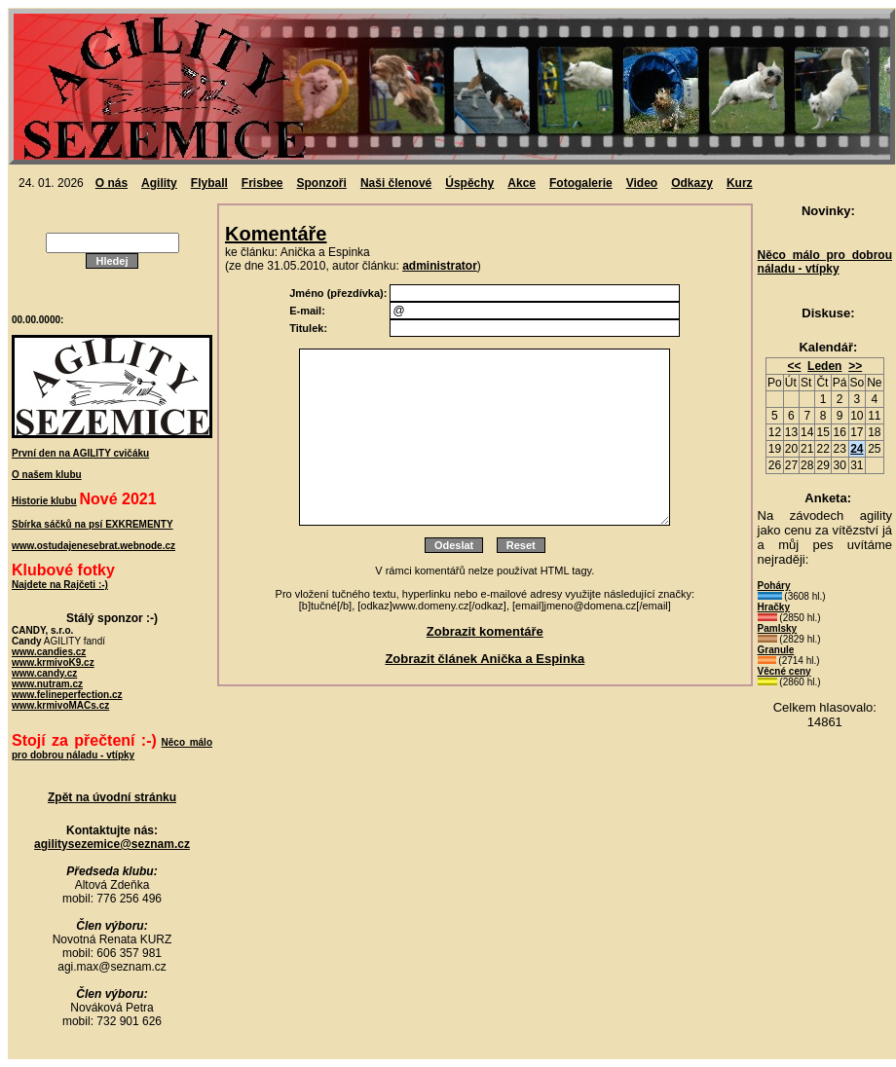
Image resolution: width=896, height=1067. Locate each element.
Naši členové (395, 183)
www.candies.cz (49, 651)
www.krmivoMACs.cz (60, 705)
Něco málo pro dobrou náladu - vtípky (825, 262)
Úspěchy (469, 183)
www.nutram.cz (47, 684)
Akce (521, 183)
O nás (111, 183)
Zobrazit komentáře (485, 631)
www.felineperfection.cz (67, 694)
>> (855, 366)
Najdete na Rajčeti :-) (60, 584)
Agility (159, 183)
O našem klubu (47, 474)
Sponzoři (322, 183)
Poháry (774, 585)
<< (794, 366)
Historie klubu (44, 501)
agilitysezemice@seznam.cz (112, 844)
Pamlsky (778, 628)
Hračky (774, 607)
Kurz (740, 183)
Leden (824, 366)
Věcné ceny (784, 671)
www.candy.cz (44, 673)
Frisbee (262, 183)
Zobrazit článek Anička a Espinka (484, 658)
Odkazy (692, 183)
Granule (776, 649)
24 (856, 449)
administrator (439, 266)
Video (641, 183)
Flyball (209, 183)
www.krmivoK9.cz (53, 662)
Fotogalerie (581, 183)
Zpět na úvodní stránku (112, 797)
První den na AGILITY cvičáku (80, 453)
